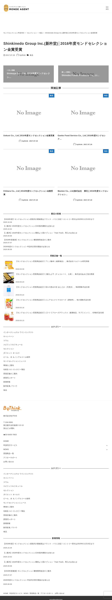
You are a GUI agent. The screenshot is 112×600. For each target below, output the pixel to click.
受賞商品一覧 (8, 453)
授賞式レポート (9, 378)
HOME (6, 441)
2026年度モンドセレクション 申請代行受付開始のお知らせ (26, 247)
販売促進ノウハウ (10, 386)
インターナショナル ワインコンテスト (18, 332)
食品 (31, 55)
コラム (6, 340)
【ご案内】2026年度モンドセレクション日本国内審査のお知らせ (29, 226)
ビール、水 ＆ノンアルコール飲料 (16, 357)
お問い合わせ (8, 462)
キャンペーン (8, 336)
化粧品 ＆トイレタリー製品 (14, 369)
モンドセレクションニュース (14, 361)
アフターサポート (10, 457)
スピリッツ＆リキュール (13, 345)
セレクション (8, 349)
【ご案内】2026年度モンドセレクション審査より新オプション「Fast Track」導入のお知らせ (40, 233)
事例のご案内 (8, 365)
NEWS (6, 449)
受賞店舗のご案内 (10, 374)
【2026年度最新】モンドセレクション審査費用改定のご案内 (27, 240)
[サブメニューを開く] (107, 445)
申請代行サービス (10, 445)
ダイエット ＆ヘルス (11, 353)
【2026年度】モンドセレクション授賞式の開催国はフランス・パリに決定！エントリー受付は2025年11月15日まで (48, 219)
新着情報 (6, 382)
